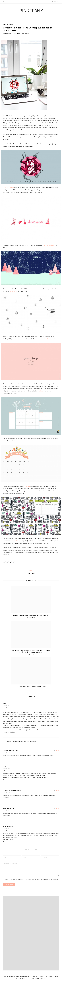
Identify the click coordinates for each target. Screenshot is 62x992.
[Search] (52, 1)
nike (4, 766)
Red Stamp (41, 391)
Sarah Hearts (14, 291)
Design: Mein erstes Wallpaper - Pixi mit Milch (25, 741)
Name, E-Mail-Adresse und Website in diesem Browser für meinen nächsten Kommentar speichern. (31, 879)
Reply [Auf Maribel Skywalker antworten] (57, 808)
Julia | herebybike (8, 826)
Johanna (31, 573)
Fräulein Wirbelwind (44, 339)
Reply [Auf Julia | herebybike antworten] (57, 826)
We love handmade (49, 245)
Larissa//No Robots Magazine (12, 790)
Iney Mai (27, 486)
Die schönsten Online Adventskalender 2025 (31, 687)
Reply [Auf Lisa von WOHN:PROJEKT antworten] (57, 750)
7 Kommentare (16, 33)
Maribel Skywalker (9, 808)
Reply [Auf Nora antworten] (57, 703)
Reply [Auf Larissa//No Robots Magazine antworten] (57, 790)
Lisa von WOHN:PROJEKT (11, 750)
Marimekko (14, 541)
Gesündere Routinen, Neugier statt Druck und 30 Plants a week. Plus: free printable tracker (31, 651)
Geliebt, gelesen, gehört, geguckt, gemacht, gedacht (31, 615)
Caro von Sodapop (8, 187)
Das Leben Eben (8, 24)
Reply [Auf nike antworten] (57, 766)
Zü (23, 438)
